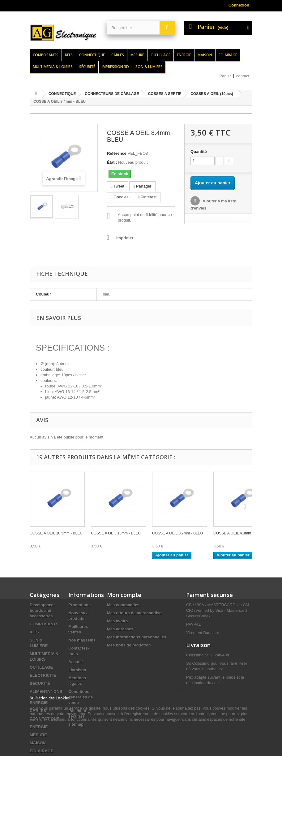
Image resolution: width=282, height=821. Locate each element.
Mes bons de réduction (129, 645)
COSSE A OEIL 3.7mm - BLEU (177, 533)
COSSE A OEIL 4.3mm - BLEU (238, 533)
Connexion (239, 5)
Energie (184, 55)
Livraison (77, 670)
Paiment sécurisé (209, 594)
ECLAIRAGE (41, 751)
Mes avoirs (117, 621)
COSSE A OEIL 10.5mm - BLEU (56, 533)
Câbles (117, 55)
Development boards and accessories (42, 610)
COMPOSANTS (44, 624)
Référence (116, 153)
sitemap (75, 724)
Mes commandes (123, 605)
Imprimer (125, 237)
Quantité (198, 151)
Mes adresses (120, 629)
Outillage (160, 55)
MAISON (38, 743)
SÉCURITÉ (40, 683)
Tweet (117, 186)
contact (242, 76)
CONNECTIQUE (44, 718)
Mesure (137, 55)
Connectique (92, 55)
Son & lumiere (148, 66)
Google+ (120, 197)
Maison (205, 55)
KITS (34, 632)
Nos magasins (82, 640)
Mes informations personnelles (136, 637)
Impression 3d (115, 66)
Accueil (75, 661)
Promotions (79, 605)
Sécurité (87, 66)
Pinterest (147, 197)
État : (112, 162)
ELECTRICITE (43, 675)
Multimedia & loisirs (53, 66)
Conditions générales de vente (80, 697)
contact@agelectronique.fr (210, 750)
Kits (69, 55)
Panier (225, 76)
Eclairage (228, 55)
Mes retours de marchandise (134, 613)
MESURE (38, 734)
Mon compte (124, 594)
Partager (142, 186)
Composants (45, 55)
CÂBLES (38, 710)
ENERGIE (39, 726)
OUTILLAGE (41, 667)
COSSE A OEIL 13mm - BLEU (116, 533)
